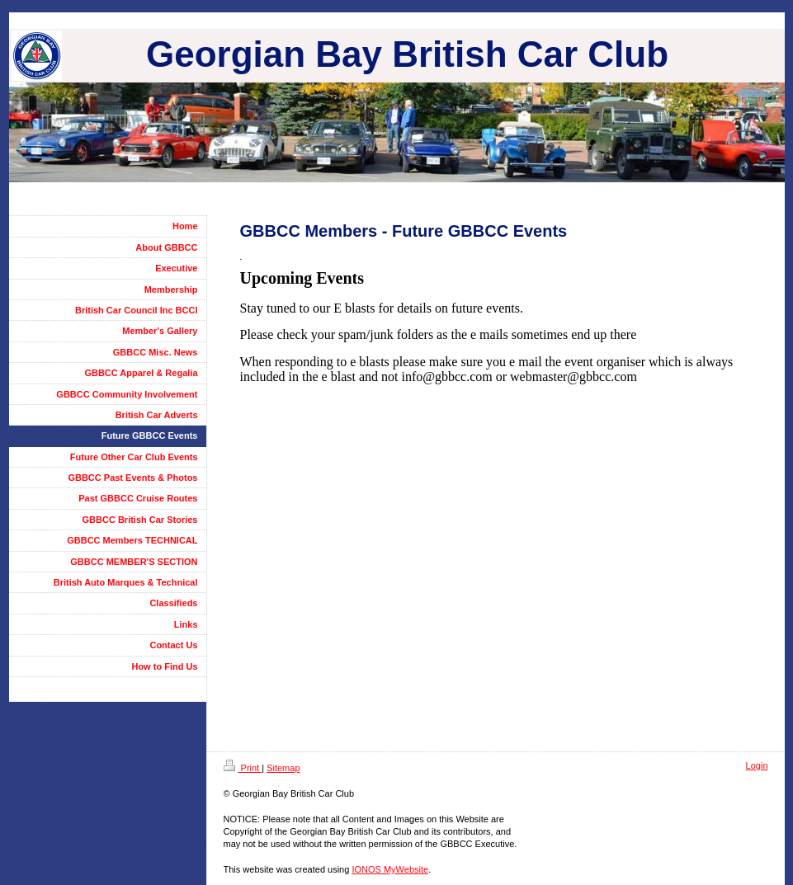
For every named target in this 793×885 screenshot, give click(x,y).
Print (243, 768)
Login (757, 765)
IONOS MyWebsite (390, 869)
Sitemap (283, 768)
